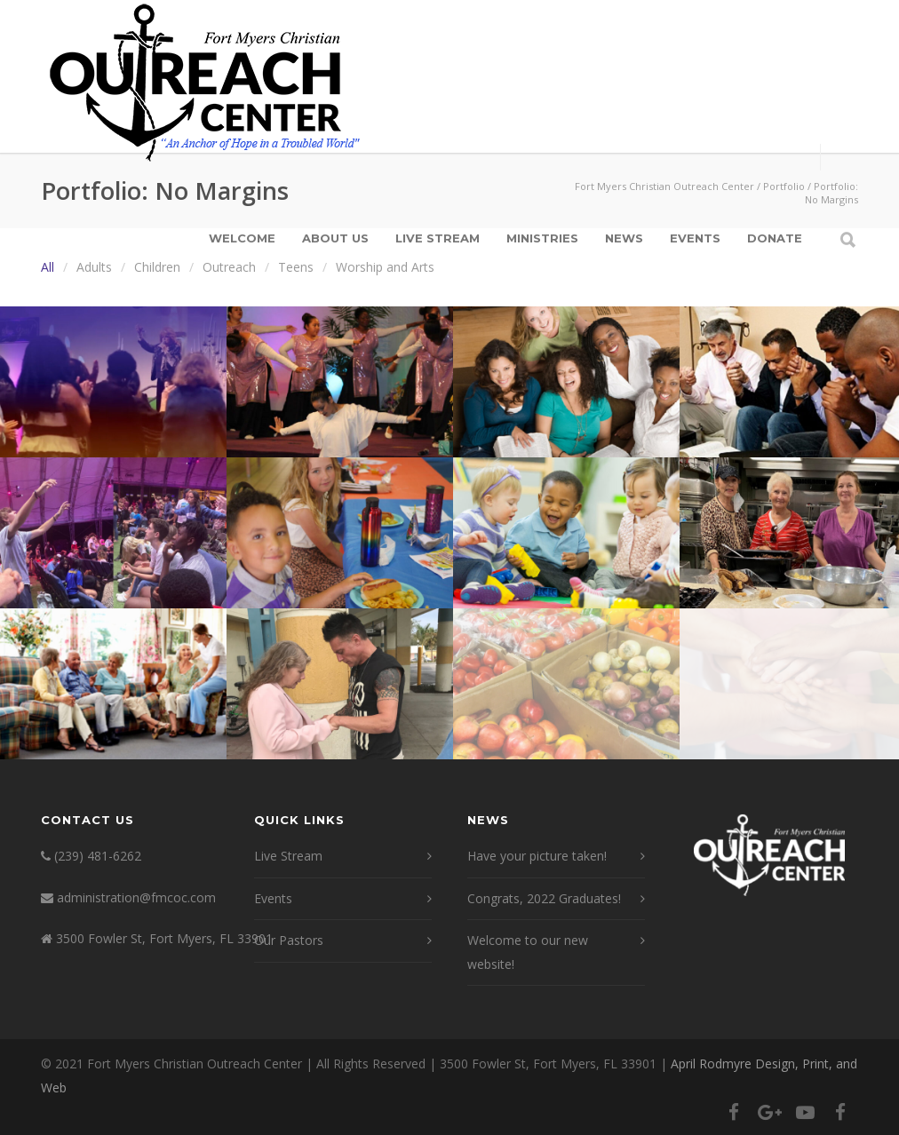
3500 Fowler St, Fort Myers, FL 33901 (164, 938)
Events (695, 238)
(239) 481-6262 (97, 855)
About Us (335, 238)
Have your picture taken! (537, 855)
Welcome (242, 238)
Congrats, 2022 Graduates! (544, 898)
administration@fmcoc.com (136, 897)
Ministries (542, 238)
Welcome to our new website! (527, 952)
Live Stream (437, 238)
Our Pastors (288, 940)
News (624, 238)
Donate (774, 238)
